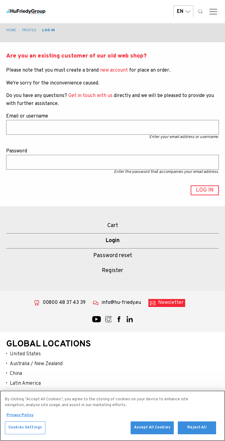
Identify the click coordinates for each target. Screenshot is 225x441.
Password (16, 151)
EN (183, 11)
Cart (112, 225)
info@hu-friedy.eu (121, 303)
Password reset (112, 255)
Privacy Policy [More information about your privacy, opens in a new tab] (19, 417)
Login (113, 240)
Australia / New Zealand (36, 364)
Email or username (27, 116)
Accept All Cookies (152, 430)
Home (11, 30)
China (16, 374)
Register (112, 270)
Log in (48, 30)
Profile (29, 30)
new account (114, 70)
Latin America (25, 383)
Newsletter (171, 303)
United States (25, 354)
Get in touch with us (90, 96)
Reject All (196, 430)
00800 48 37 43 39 (64, 303)
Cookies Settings (25, 430)
